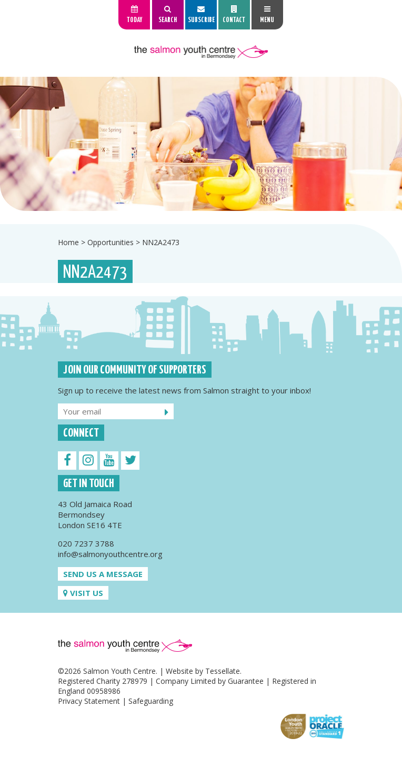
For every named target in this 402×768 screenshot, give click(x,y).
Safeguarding (150, 701)
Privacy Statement (89, 701)
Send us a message (103, 574)
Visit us (83, 593)
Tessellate (222, 671)
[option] (201, 144)
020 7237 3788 (86, 543)
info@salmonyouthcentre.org (110, 554)
